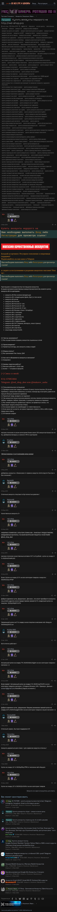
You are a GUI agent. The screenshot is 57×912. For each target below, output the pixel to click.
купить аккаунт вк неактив (10, 74)
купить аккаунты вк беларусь (33, 98)
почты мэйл (39, 193)
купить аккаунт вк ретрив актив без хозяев (14, 76)
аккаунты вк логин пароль (10, 35)
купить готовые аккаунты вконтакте (12, 130)
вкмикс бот (37, 49)
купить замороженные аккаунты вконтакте (14, 139)
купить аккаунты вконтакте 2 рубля (34, 112)
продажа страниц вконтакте (33, 200)
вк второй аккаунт (45, 46)
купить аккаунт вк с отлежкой (31, 80)
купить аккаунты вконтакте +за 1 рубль (13, 109)
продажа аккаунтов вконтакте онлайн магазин (40, 198)
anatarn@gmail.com (8, 689)
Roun (6, 866)
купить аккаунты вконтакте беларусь (13, 114)
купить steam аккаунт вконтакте (17, 62)
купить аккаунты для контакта (11, 121)
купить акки (25, 121)
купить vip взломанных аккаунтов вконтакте (41, 62)
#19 (55, 783)
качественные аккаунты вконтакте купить (37, 60)
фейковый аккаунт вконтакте (10, 209)
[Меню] (2, 3)
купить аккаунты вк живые (28, 100)
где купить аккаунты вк (9, 53)
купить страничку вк (8, 155)
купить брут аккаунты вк (9, 125)
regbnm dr (24, 26)
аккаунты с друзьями (47, 42)
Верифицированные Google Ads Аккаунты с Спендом (24, 872)
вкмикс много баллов (48, 49)
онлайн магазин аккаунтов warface (32, 180)
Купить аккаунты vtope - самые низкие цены (29, 811)
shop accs (32, 26)
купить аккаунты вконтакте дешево (35, 114)
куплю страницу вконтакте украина (12, 161)
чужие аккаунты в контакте (29, 209)
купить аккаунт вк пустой (26, 74)
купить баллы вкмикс (29, 123)
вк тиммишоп (6, 49)
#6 (55, 510)
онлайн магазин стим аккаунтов (11, 191)
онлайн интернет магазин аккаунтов (13, 173)
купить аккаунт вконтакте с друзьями (13, 93)
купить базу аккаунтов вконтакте (12, 123)
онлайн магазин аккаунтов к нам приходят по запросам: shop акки (22, 184)
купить (4, 62)
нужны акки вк (49, 171)
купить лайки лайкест (21, 141)
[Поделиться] (52, 224)
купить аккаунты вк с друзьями (29, 105)
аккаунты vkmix (30, 33)
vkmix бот (5, 28)
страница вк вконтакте (43, 202)
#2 (55, 429)
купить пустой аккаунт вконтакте (11, 143)
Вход (39, 232)
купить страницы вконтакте (45, 152)
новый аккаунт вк (24, 171)
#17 (55, 744)
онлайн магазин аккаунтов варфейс (33, 182)
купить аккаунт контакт (33, 93)
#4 (55, 469)
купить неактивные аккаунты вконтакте (41, 141)
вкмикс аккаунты (17, 49)
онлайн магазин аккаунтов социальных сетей (15, 186)
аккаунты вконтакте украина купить (12, 42)
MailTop (7, 847)
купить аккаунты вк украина (30, 107)
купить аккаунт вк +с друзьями (28, 67)
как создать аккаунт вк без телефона (13, 60)
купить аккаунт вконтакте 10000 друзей (13, 91)
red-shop (5, 26)
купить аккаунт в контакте (9, 67)
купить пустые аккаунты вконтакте (12, 146)
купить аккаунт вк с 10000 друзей (39, 76)
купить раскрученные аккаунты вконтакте (36, 146)
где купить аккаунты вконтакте (26, 53)
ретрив (4, 202)
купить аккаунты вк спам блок (11, 107)
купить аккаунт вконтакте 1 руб (11, 89)
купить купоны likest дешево (37, 139)
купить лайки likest (7, 141)
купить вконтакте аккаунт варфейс (22, 127)
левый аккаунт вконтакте (41, 161)
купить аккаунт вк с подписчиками (12, 87)
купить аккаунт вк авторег (28, 69)
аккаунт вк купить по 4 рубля (10, 31)
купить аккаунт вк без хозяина (11, 71)
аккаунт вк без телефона (30, 28)
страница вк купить (7, 205)
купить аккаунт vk (33, 65)
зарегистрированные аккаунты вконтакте (30, 58)
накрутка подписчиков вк (31, 168)
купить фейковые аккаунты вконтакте (32, 157)
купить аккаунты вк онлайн (10, 102)
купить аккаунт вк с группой (10, 78)
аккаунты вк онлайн (25, 35)
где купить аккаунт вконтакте (36, 51)
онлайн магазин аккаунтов (10, 175)
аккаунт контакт (49, 31)
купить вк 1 (42, 125)
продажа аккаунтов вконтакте (39, 195)
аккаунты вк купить (42, 33)
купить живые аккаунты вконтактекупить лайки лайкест (18, 137)
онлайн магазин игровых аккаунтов (12, 189)
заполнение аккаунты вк (9, 58)
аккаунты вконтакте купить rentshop (13, 40)
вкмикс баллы (28, 49)
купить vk (4, 65)
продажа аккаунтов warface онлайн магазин (15, 195)
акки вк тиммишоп (13, 44)
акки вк (4, 44)
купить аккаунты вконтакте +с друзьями (39, 109)
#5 (55, 491)
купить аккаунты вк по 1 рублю (29, 102)
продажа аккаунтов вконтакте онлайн (13, 198)
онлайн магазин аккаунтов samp (12, 177)
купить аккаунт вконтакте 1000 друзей (33, 89)
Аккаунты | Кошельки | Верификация (29, 805)
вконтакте (5, 51)
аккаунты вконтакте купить (44, 37)
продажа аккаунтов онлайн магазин (13, 200)
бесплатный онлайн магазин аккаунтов (13, 46)
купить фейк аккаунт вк (22, 155)
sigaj (6, 822)
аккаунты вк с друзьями (9, 37)
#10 (55, 595)
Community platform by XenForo (16, 910)
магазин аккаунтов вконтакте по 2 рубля (14, 166)
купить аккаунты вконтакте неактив (12, 116)
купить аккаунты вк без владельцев (12, 98)
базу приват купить (44, 44)
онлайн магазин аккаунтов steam (33, 177)
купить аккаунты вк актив (44, 96)
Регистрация (9, 235)
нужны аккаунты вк (37, 171)
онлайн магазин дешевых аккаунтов (42, 186)
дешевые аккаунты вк (8, 55)
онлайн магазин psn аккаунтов (34, 173)
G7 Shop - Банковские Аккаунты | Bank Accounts (35, 888)
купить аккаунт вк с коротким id (11, 80)
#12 (55, 640)
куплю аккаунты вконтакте (33, 159)
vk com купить (40, 26)
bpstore (7, 805)
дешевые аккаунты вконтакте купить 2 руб (29, 55)
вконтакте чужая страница (17, 51)
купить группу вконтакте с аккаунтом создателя (39, 130)
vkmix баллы (50, 26)
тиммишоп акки (6, 207)
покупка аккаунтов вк (28, 193)
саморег (32, 202)
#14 (55, 680)
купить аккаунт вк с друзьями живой (31, 78)
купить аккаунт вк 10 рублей (10, 69)
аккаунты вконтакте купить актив (35, 40)
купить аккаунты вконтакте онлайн (12, 118)
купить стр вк (6, 150)
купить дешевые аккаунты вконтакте (13, 132)
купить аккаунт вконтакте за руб (36, 91)
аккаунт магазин (7, 33)
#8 (55, 552)
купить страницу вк (17, 150)
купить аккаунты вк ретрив (10, 105)
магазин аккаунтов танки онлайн (12, 168)
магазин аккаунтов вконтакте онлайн (32, 164)
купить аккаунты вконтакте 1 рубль (12, 112)
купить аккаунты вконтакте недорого (36, 116)
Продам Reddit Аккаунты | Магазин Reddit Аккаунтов (24, 864)
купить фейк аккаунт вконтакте (40, 155)
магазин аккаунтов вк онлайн (11, 164)
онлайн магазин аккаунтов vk (11, 180)
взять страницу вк (32, 46)
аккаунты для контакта (32, 42)
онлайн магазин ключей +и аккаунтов (36, 189)
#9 (55, 574)
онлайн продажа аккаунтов (31, 191)
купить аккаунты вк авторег (26, 96)
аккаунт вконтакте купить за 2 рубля (32, 31)
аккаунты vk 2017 (19, 33)
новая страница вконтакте (10, 171)
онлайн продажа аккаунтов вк (11, 193)
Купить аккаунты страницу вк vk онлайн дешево (30, 820)
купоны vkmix (29, 161)
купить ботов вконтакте (45, 123)
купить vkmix (13, 65)
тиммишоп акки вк (18, 207)
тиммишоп (36, 205)
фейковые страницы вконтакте (35, 207)
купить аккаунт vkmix (46, 65)
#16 (55, 725)
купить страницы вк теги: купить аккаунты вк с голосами (19, 152)
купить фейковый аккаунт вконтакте (12, 159)
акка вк (11, 28)
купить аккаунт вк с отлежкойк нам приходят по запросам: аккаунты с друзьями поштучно (26, 83)
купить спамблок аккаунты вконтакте (13, 148)
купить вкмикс (6, 127)
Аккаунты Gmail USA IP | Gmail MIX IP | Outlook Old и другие (26, 880)
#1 (55, 224)
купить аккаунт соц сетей (9, 96)
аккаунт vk (18, 28)
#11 (55, 619)
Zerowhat (8, 890)
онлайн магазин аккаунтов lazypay (30, 175)
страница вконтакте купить (23, 205)
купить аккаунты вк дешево (10, 100)
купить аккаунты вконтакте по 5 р (34, 118)
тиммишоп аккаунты (47, 205)
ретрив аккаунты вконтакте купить (18, 202)
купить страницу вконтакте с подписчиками (38, 150)
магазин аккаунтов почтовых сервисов (39, 166)
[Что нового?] (50, 3)
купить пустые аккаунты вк (31, 143)
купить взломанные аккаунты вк (27, 125)
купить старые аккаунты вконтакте (36, 148)
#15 (55, 704)
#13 (55, 659)
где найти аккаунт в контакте (46, 53)
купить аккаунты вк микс (44, 100)
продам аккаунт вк (49, 200)
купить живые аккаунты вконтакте (12, 134)
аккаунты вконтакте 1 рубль (26, 37)
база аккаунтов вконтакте (28, 44)
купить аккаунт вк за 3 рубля (30, 71)
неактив (42, 168)
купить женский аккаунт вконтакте (35, 132)
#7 (55, 529)
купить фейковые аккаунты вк (11, 157)
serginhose (8, 874)
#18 (55, 764)
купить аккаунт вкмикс (31, 87)
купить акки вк (34, 121)
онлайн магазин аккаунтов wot (11, 182)
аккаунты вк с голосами (40, 35)
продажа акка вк (50, 193)
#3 (55, 450)
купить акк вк (22, 65)
